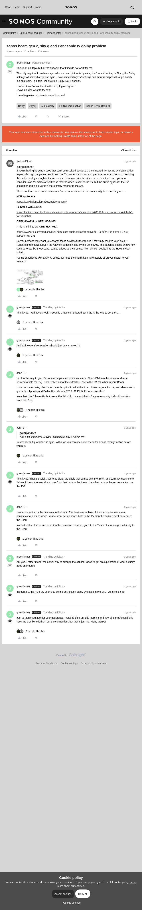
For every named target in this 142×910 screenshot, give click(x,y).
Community (9, 32)
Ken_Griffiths (24, 161)
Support (27, 7)
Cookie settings (69, 663)
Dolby (21, 106)
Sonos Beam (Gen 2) (98, 106)
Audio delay (47, 106)
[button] (4, 22)
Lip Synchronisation (70, 106)
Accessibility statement (94, 663)
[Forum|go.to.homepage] (40, 21)
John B (21, 373)
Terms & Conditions (47, 663)
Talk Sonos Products (30, 32)
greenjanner (23, 62)
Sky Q (32, 106)
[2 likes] (30, 290)
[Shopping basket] (132, 7)
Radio (38, 7)
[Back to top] (134, 658)
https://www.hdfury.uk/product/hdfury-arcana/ (42, 201)
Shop (8, 7)
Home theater (53, 32)
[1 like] (30, 322)
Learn (17, 7)
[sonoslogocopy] (71, 7)
